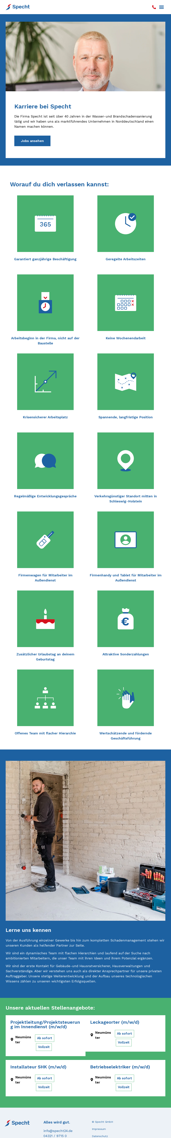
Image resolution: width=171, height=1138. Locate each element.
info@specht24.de (58, 1131)
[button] (162, 7)
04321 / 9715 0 (55, 1136)
